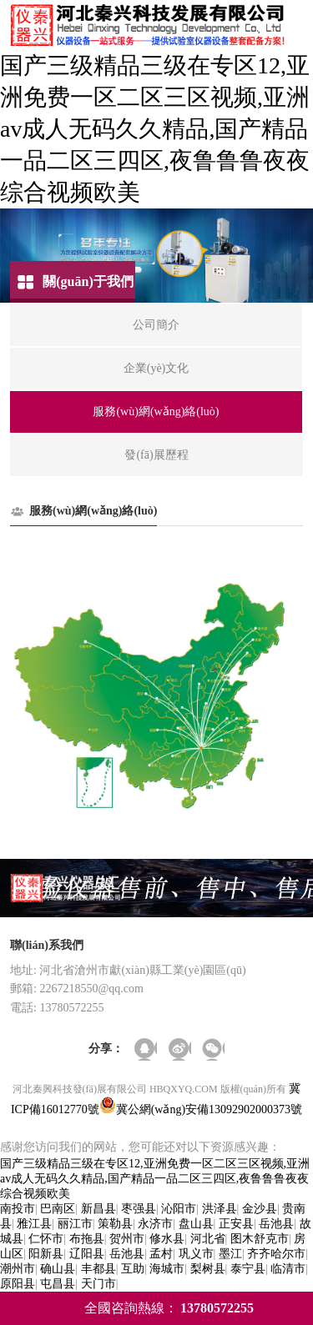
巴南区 (57, 1208)
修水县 (166, 1238)
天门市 (98, 1283)
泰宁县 (247, 1268)
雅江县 (34, 1223)
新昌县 (98, 1208)
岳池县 (276, 1223)
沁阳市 (178, 1208)
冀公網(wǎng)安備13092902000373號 (209, 1109)
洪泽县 (219, 1208)
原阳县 (17, 1283)
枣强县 (138, 1208)
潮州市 (17, 1268)
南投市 (17, 1208)
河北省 (207, 1238)
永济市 (155, 1223)
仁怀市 (45, 1238)
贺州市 (126, 1238)
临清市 (287, 1268)
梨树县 (207, 1268)
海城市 (166, 1268)
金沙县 (259, 1208)
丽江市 (75, 1223)
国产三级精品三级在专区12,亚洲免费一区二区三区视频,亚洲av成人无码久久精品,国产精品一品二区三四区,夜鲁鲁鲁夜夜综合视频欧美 (155, 129)
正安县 (236, 1223)
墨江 (230, 1253)
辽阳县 (86, 1253)
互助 (132, 1268)
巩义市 (196, 1253)
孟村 (161, 1253)
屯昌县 (57, 1283)
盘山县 (196, 1223)
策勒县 (115, 1223)
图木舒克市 (259, 1238)
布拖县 (86, 1238)
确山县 (57, 1268)
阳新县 (45, 1253)
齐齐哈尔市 (276, 1253)
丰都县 (98, 1268)
